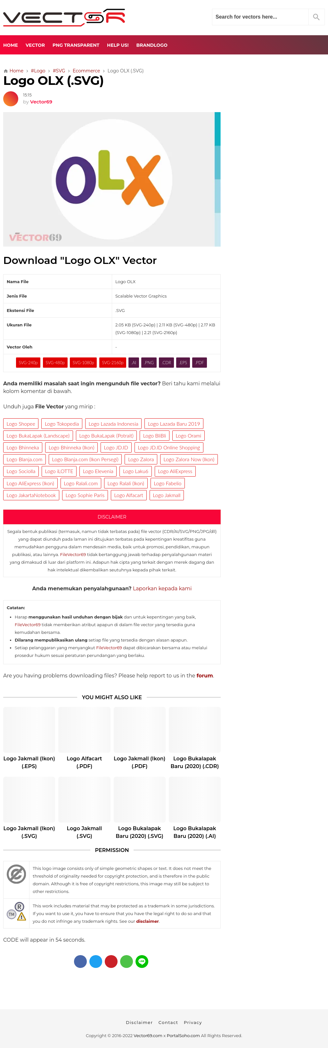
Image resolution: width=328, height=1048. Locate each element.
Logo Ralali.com (81, 483)
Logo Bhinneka (23, 447)
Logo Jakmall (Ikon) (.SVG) (29, 832)
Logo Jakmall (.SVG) (84, 832)
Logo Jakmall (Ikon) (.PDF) (139, 762)
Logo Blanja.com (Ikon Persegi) (85, 459)
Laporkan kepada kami (162, 588)
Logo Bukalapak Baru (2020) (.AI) (194, 832)
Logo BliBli (154, 435)
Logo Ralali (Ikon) (126, 483)
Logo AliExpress (175, 471)
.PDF (199, 362)
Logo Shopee (21, 424)
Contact (168, 1022)
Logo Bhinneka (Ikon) (71, 447)
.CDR (166, 362)
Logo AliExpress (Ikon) (30, 483)
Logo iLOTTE (59, 471)
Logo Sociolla (21, 471)
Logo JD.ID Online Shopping (169, 447)
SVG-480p (55, 362)
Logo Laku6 (135, 471)
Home (10, 45)
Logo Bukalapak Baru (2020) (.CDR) (195, 762)
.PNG (149, 362)
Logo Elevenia (98, 471)
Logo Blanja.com (25, 459)
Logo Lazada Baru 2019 (174, 424)
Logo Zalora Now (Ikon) (189, 459)
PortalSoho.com (183, 1035)
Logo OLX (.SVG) (53, 80)
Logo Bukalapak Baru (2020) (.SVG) (139, 832)
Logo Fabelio (167, 483)
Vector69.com (148, 1035)
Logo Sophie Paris (85, 495)
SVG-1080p (83, 362)
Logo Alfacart (128, 495)
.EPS (183, 362)
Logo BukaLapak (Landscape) (38, 435)
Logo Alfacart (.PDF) (84, 762)
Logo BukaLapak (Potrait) (106, 435)
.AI (133, 362)
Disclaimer (139, 1022)
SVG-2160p (112, 362)
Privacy (193, 1022)
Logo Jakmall (166, 495)
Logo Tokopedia (62, 424)
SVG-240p (28, 362)
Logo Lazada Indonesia (113, 424)
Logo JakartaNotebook (31, 495)
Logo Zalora (141, 459)
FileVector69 (73, 554)
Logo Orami (188, 435)
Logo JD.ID (116, 447)
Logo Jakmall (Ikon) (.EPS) (29, 762)
